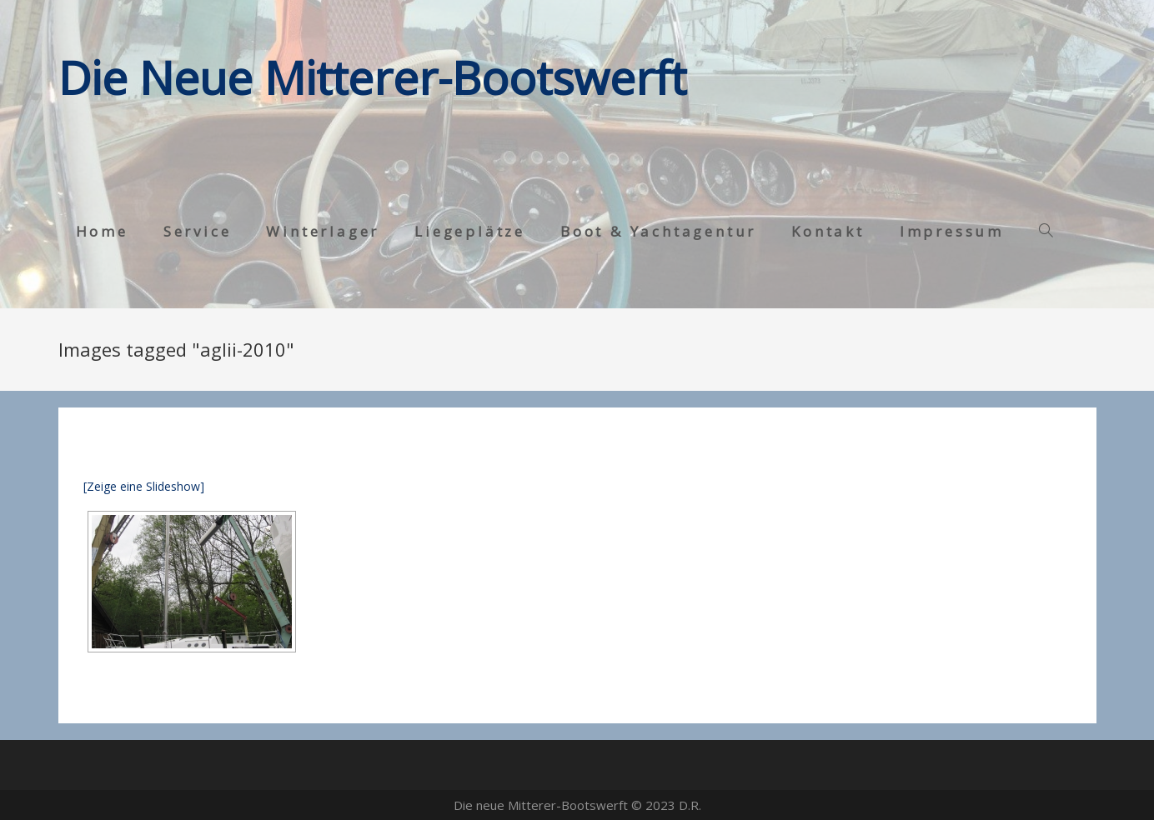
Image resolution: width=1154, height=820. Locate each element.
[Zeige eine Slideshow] (143, 486)
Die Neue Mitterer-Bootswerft (372, 77)
